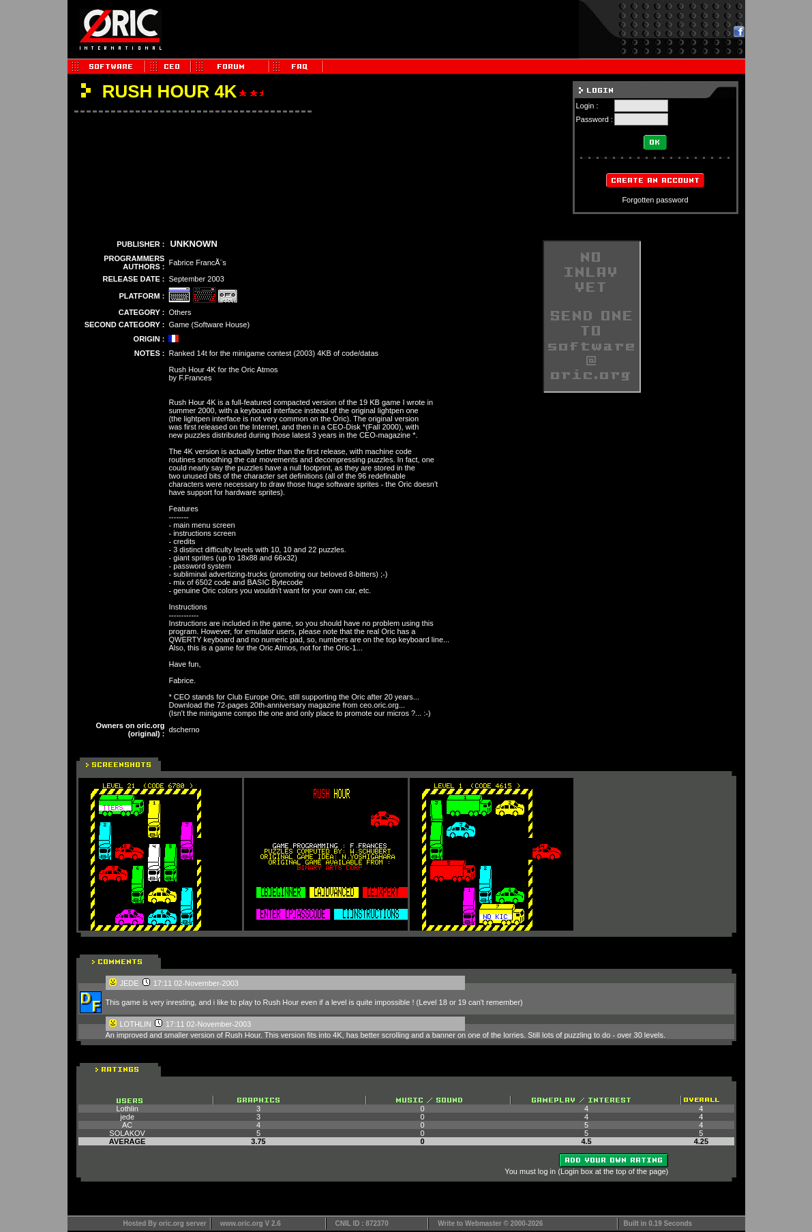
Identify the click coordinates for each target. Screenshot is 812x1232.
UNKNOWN (193, 244)
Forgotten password (655, 200)
